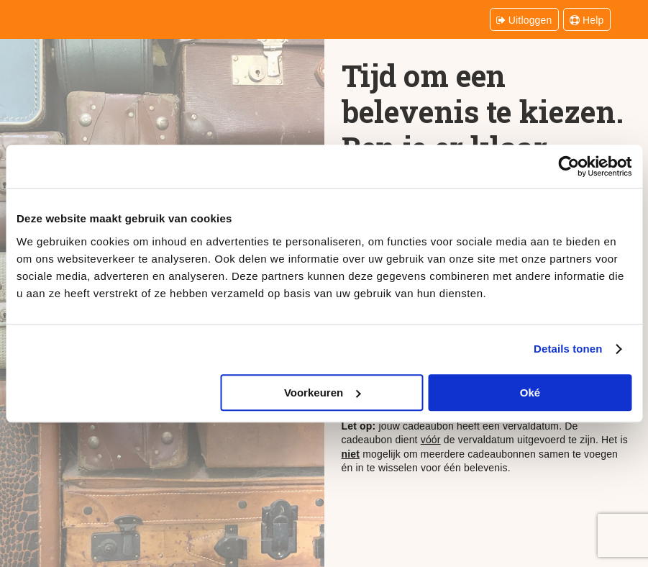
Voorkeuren (322, 392)
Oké (530, 392)
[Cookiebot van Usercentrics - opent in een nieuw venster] (568, 166)
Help (587, 20)
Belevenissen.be (81, 17)
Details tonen (568, 349)
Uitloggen (524, 20)
